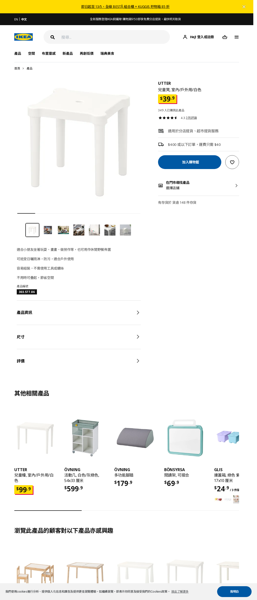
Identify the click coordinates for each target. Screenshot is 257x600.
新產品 (68, 53)
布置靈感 (49, 53)
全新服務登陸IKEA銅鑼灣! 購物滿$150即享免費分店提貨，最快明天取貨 (135, 19)
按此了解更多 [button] (180, 591)
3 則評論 (191, 118)
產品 (29, 68)
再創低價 (87, 53)
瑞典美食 (107, 53)
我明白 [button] (234, 591)
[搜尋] (115, 37)
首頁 (17, 68)
